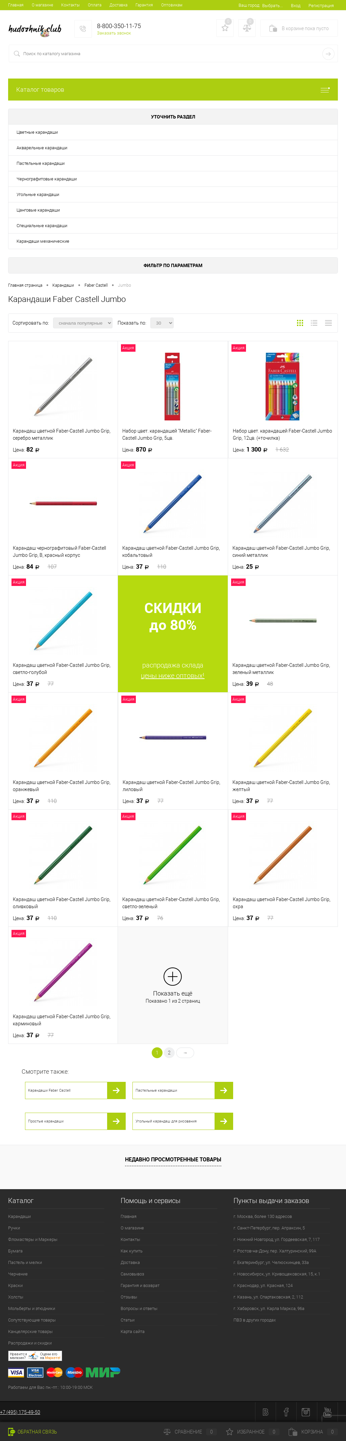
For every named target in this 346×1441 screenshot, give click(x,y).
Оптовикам (171, 5)
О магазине (42, 5)
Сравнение (190, 1432)
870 (139, 449)
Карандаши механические (43, 241)
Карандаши (19, 1216)
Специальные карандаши (42, 225)
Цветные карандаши (37, 132)
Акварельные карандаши (42, 147)
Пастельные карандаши (41, 163)
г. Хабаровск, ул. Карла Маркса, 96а (268, 1308)
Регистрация (321, 5)
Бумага (15, 1250)
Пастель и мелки (25, 1262)
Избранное (252, 1432)
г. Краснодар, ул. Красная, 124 (263, 1285)
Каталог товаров (173, 90)
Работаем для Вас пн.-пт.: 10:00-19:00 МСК (50, 1387)
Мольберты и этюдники (31, 1308)
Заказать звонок (114, 33)
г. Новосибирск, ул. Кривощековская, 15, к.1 (276, 1273)
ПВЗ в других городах (254, 1320)
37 (144, 566)
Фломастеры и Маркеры (32, 1239)
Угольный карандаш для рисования (166, 1121)
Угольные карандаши (38, 194)
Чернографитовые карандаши (47, 178)
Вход (295, 5)
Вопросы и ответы (139, 1308)
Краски (15, 1285)
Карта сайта (133, 1331)
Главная (16, 5)
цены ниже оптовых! (172, 676)
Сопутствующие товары (32, 1320)
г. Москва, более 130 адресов (262, 1216)
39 (252, 683)
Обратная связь (32, 1432)
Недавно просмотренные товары (173, 1159)
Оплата (94, 5)
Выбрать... (272, 5)
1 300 (261, 449)
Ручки (14, 1227)
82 (28, 449)
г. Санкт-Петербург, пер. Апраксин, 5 (269, 1227)
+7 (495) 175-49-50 (20, 1412)
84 (35, 566)
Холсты (15, 1297)
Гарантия (144, 5)
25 (247, 566)
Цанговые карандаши (38, 210)
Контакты (70, 5)
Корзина (313, 1432)
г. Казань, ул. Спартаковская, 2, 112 (268, 1297)
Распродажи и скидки (30, 1343)
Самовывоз (132, 1273)
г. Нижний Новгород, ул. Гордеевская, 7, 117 (276, 1239)
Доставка (118, 5)
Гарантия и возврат (140, 1285)
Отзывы (129, 1297)
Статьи (127, 1320)
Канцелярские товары (30, 1331)
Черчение (18, 1273)
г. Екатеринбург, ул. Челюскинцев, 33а (271, 1262)
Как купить (132, 1250)
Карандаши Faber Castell (49, 1090)
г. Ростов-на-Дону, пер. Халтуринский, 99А (274, 1250)
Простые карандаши (46, 1121)
